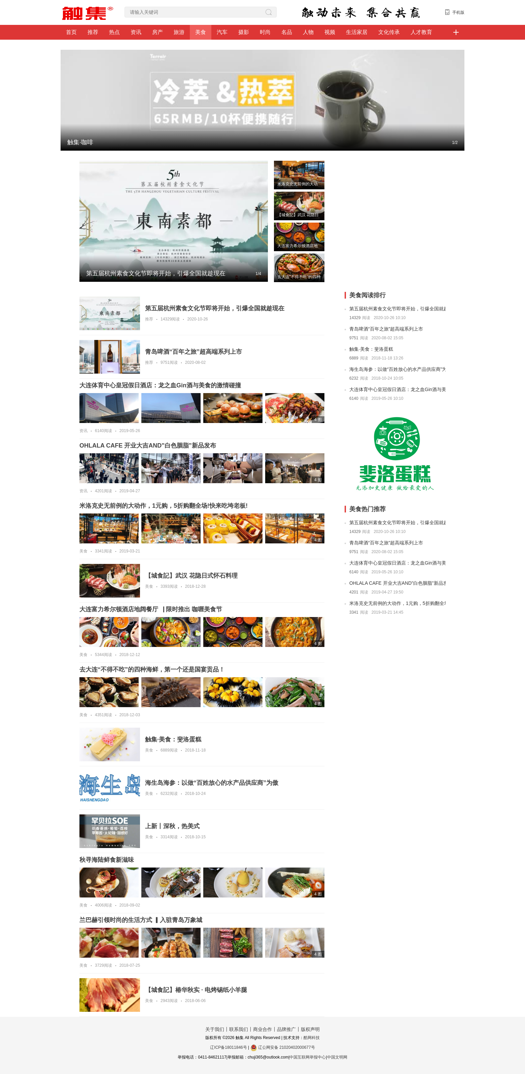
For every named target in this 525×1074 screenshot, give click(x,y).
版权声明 (310, 1029)
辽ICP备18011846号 (228, 1047)
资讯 (136, 32)
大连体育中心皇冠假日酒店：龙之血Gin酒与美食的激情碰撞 (397, 389)
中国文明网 (337, 1057)
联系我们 (238, 1029)
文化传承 (389, 32)
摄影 (243, 32)
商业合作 (262, 1029)
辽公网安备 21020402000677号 (282, 1047)
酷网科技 (312, 1037)
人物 (308, 32)
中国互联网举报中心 (307, 1057)
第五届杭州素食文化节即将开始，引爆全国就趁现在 (397, 308)
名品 (286, 32)
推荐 (93, 32)
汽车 (222, 32)
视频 (329, 32)
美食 (200, 32)
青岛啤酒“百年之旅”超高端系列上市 (386, 329)
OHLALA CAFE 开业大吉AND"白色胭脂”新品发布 (397, 583)
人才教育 (421, 32)
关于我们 (214, 1029)
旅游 (179, 32)
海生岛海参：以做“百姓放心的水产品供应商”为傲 (397, 369)
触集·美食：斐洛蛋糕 (371, 349)
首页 (71, 32)
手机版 (458, 12)
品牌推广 (286, 1029)
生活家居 (357, 32)
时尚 (265, 32)
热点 (114, 32)
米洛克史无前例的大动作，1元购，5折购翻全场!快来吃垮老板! (397, 603)
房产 (157, 32)
